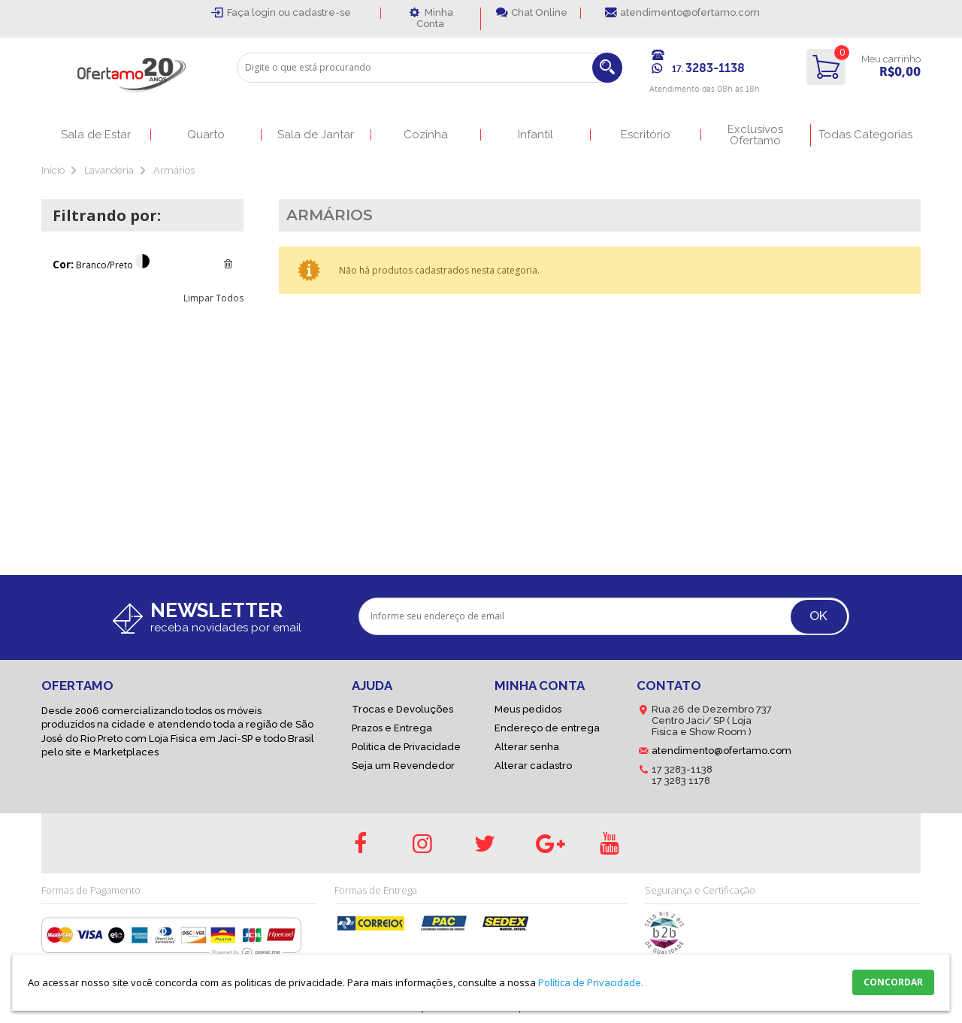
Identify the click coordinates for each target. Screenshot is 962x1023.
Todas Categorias (865, 135)
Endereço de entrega (547, 728)
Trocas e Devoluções (402, 709)
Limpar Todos (213, 298)
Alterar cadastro (533, 765)
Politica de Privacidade (406, 746)
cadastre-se (321, 12)
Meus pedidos (528, 709)
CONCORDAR (893, 982)
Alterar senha (527, 746)
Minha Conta (434, 18)
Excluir (228, 264)
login (265, 12)
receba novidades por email (225, 627)
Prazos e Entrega (392, 728)
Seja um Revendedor (403, 765)
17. (708, 69)
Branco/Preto (104, 265)
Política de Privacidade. (590, 982)
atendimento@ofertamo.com (690, 12)
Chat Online (539, 12)
